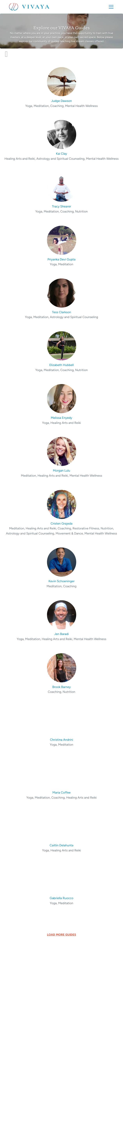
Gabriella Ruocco (61, 898)
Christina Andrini (61, 740)
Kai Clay (61, 153)
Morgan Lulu (61, 470)
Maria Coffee (61, 792)
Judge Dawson (61, 101)
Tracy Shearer (61, 206)
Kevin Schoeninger (62, 581)
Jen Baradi (61, 634)
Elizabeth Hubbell (61, 365)
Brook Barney (61, 687)
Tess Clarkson (61, 312)
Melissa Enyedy (61, 418)
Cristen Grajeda (61, 523)
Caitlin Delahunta (61, 845)
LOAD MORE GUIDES (61, 934)
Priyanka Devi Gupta (62, 259)
